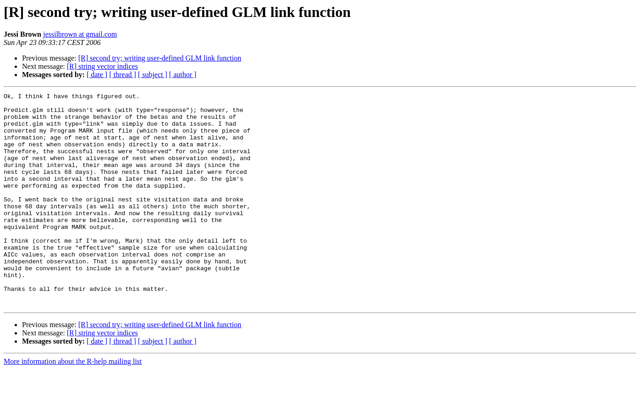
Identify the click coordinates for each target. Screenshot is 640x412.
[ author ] (183, 74)
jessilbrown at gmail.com (80, 34)
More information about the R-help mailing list (73, 404)
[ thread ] (122, 74)
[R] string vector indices (102, 66)
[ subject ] (152, 74)
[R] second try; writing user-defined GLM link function (160, 58)
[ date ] (97, 74)
